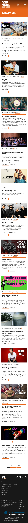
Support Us (21, 506)
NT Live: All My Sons (9, 191)
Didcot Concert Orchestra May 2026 (12, 153)
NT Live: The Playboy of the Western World (11, 407)
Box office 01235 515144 (6, 500)
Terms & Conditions (6, 486)
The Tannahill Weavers (10, 223)
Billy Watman (6, 80)
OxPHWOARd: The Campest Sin (13, 445)
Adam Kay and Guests (9, 368)
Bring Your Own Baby (9, 116)
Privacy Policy (4, 488)
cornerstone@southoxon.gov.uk (9, 502)
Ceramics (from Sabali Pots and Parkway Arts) (13, 332)
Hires (20, 508)
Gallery (20, 504)
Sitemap (3, 494)
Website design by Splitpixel (11, 520)
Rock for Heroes (7, 259)
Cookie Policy (4, 490)
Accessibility (4, 492)
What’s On (21, 500)
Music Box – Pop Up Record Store (13, 44)
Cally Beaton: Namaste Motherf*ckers (10, 296)
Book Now (4, 56)
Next (19, 465)
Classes (20, 502)
